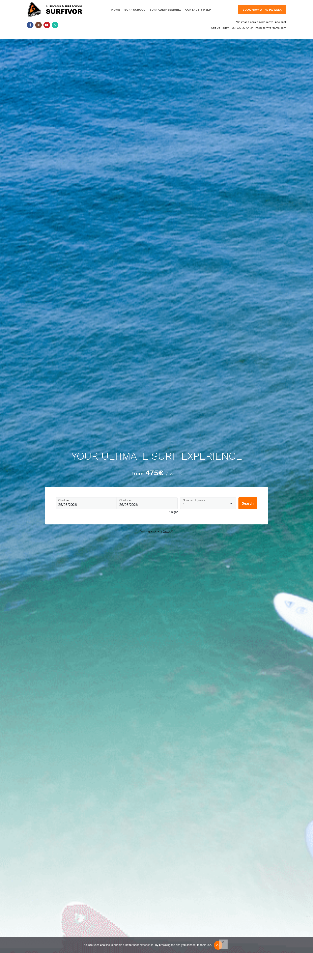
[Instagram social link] (38, 25)
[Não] (223, 944)
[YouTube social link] (46, 25)
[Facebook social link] (30, 25)
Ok (218, 945)
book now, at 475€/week (262, 9)
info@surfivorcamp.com (270, 27)
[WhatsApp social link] (55, 25)
